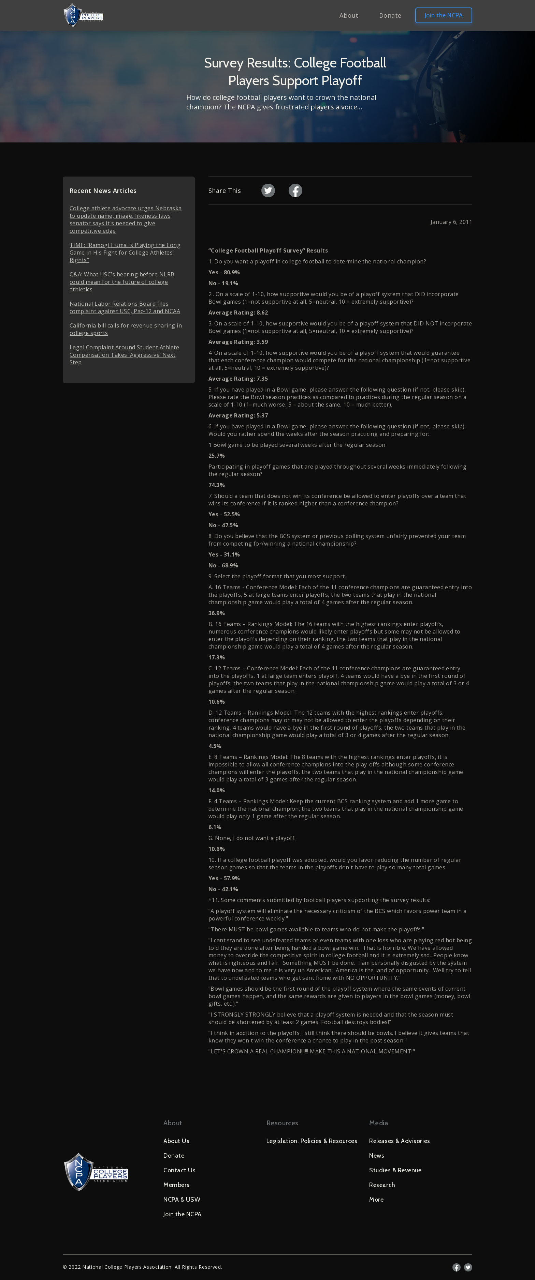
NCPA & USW (181, 1199)
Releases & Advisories (399, 1141)
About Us (176, 1141)
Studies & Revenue (395, 1170)
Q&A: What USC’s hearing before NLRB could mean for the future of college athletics (122, 282)
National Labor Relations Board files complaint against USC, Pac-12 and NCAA (125, 307)
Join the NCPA (444, 15)
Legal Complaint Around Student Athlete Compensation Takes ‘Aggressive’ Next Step (124, 355)
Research (382, 1185)
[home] (83, 15)
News (376, 1155)
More (376, 1199)
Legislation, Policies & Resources (312, 1141)
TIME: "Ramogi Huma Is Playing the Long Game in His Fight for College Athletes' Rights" (125, 252)
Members (176, 1185)
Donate (390, 15)
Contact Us (179, 1170)
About (348, 15)
